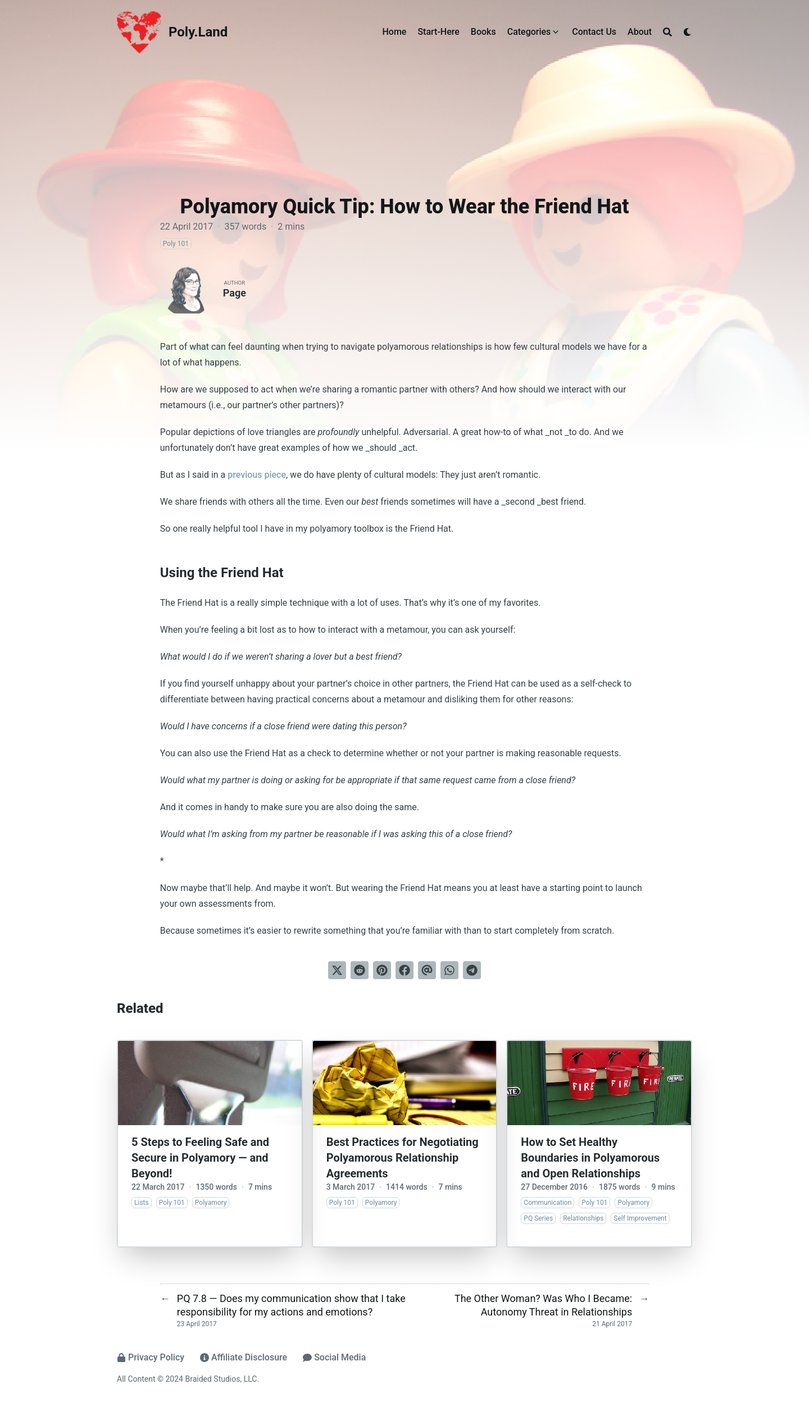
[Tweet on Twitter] (337, 970)
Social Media (334, 1357)
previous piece (257, 474)
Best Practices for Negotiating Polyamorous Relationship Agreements (402, 1157)
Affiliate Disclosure (243, 1357)
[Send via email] (427, 970)
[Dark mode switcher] (687, 32)
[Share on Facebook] (404, 970)
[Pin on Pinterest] (382, 970)
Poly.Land (198, 32)
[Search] (667, 32)
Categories (529, 31)
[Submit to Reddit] (360, 970)
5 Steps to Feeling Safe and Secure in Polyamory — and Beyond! (200, 1157)
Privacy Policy (150, 1357)
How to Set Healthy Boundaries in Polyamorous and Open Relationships (590, 1157)
